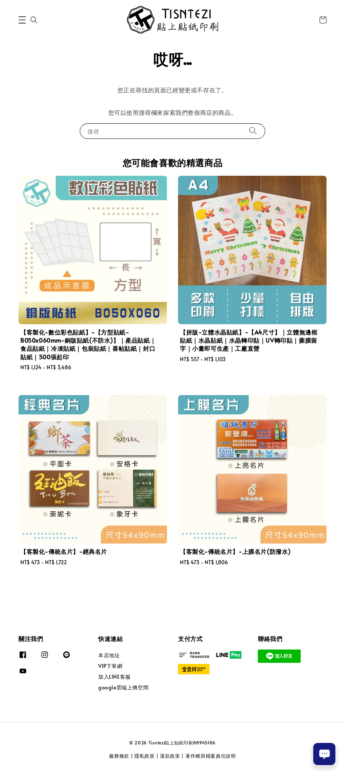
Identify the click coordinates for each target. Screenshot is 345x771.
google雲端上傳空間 (123, 687)
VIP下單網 (110, 665)
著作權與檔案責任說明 (210, 756)
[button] (22, 20)
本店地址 (109, 655)
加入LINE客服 (114, 676)
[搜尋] (253, 131)
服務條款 (119, 756)
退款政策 (170, 756)
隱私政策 (144, 756)
